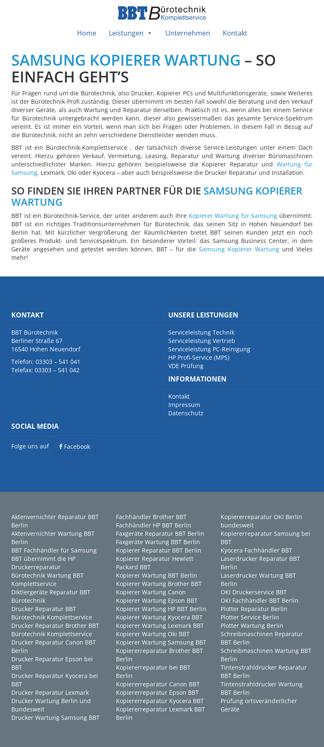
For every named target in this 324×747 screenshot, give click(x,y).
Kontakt (235, 33)
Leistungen (131, 33)
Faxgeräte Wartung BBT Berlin (158, 542)
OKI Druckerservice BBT (254, 592)
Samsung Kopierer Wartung (239, 249)
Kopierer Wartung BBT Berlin (156, 575)
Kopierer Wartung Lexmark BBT (160, 625)
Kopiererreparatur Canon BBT (158, 684)
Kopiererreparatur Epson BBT (157, 692)
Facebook (74, 446)
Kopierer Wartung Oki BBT (153, 634)
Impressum (184, 405)
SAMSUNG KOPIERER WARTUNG (126, 60)
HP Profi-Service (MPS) (198, 357)
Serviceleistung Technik (201, 332)
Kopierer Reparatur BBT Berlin (158, 550)
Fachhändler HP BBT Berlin (153, 525)
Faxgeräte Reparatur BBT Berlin (160, 533)
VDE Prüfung (185, 366)
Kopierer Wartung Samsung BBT (161, 642)
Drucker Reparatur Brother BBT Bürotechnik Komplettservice (55, 630)
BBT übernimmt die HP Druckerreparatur (43, 563)
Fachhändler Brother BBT (151, 517)
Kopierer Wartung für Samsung (233, 216)
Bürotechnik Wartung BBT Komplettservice (47, 579)
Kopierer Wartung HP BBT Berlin (161, 609)
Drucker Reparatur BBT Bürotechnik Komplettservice (51, 613)
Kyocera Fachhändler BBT (256, 550)
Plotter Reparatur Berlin (254, 609)
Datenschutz (185, 413)
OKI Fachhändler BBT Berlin (259, 600)
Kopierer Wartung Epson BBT (157, 600)
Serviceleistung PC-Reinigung (209, 349)
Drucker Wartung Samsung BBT (55, 717)
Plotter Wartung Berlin (252, 625)
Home (86, 33)
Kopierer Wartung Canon (151, 592)
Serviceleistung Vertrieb (201, 341)
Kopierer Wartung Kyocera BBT (159, 617)
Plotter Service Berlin (250, 617)
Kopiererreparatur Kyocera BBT (160, 701)
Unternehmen (187, 33)
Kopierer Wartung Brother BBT (159, 584)
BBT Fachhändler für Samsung (54, 550)
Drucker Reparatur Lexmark (50, 692)
